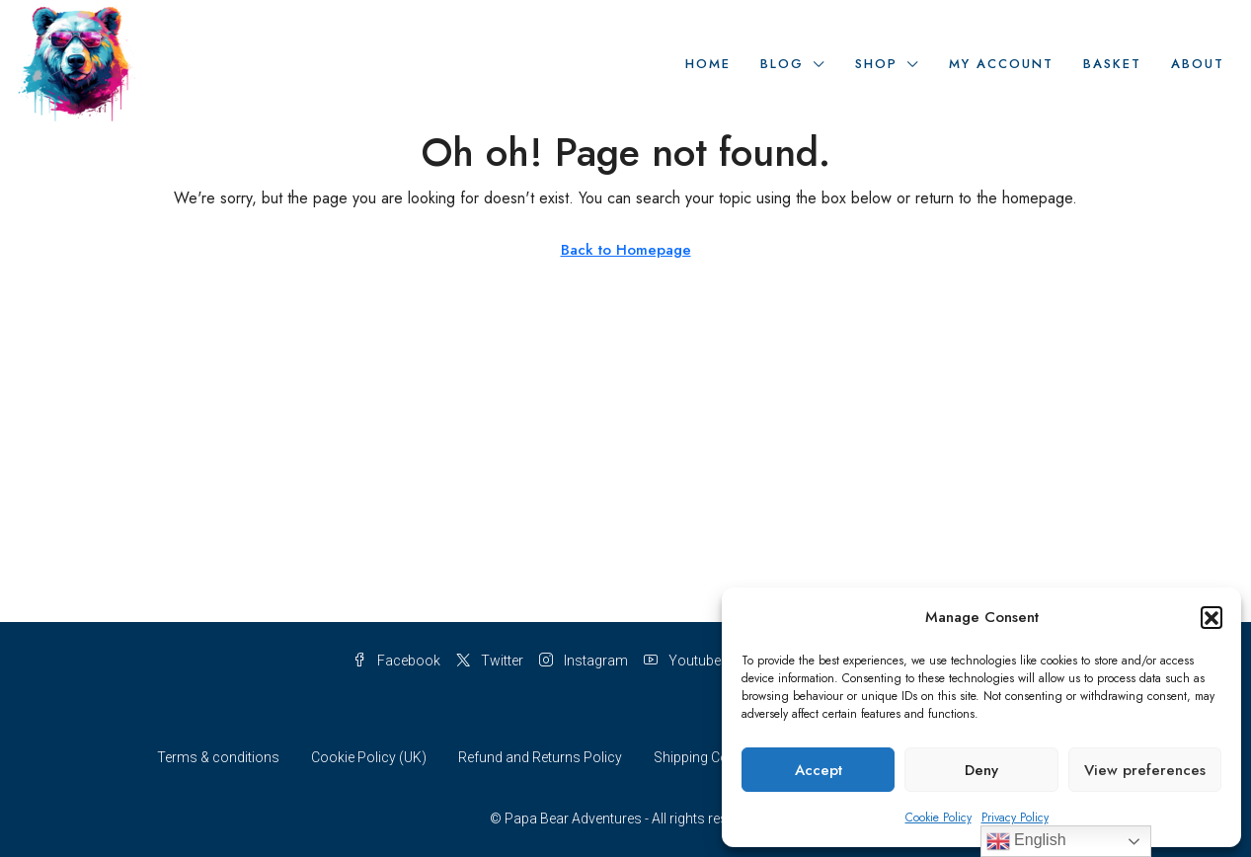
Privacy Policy (1015, 817)
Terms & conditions (218, 757)
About (1197, 63)
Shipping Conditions (716, 757)
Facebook (396, 660)
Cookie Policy (938, 817)
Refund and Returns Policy (540, 757)
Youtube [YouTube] (682, 660)
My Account (1001, 63)
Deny (981, 770)
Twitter (489, 660)
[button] (1211, 617)
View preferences (1145, 770)
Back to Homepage (626, 250)
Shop (876, 63)
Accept (818, 770)
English (1026, 841)
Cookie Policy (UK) (369, 757)
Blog (782, 63)
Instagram (583, 660)
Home (708, 63)
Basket (1112, 63)
